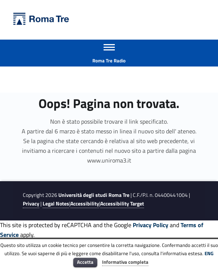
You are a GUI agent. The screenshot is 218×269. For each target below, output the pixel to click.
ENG (209, 253)
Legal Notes (56, 204)
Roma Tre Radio (109, 60)
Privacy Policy (150, 224)
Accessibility (84, 204)
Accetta (85, 262)
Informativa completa (125, 262)
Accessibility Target (122, 204)
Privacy (31, 204)
